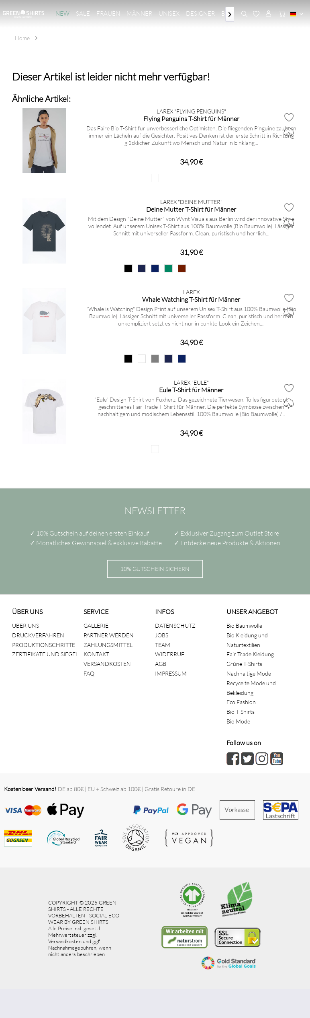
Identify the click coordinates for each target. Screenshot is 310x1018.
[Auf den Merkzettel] (289, 117)
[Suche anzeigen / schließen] (244, 14)
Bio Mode (238, 721)
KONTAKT (96, 654)
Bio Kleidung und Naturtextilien (247, 640)
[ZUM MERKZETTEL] (256, 14)
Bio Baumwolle (244, 625)
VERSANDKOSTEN (107, 663)
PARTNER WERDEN (109, 635)
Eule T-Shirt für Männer (191, 390)
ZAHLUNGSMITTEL (108, 644)
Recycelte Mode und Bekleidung (251, 688)
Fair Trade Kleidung (250, 654)
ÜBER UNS (25, 625)
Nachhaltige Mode (248, 673)
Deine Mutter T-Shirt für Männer (191, 209)
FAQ (89, 673)
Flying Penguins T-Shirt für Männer (191, 118)
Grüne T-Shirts (244, 663)
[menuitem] (62, 13)
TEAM (162, 644)
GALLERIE (96, 625)
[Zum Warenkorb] (280, 14)
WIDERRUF (169, 654)
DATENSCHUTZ (175, 625)
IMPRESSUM (171, 673)
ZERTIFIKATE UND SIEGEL (45, 654)
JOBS (161, 635)
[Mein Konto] (268, 14)
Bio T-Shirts (240, 711)
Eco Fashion (241, 702)
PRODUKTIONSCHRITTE (43, 644)
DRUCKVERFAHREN (38, 635)
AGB (160, 663)
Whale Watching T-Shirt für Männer (191, 299)
